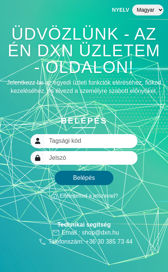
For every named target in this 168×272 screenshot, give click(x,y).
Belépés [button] (84, 178)
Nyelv (120, 10)
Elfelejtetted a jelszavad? (84, 195)
